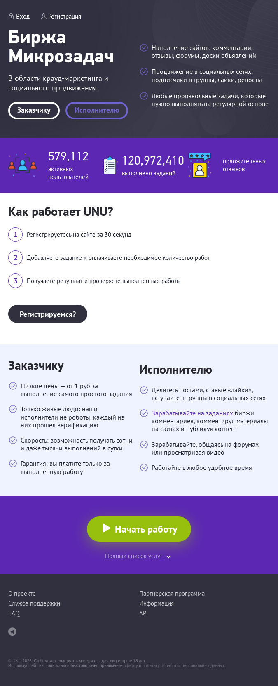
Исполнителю (97, 110)
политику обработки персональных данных (184, 665)
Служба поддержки (34, 603)
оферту (131, 665)
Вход (23, 16)
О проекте (22, 593)
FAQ (13, 613)
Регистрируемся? (48, 314)
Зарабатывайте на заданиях (192, 413)
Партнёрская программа (172, 593)
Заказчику (34, 110)
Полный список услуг (134, 556)
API (143, 613)
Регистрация (64, 16)
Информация (156, 603)
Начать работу (146, 529)
